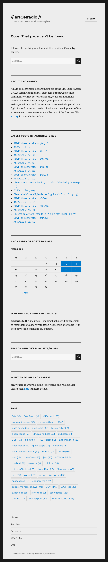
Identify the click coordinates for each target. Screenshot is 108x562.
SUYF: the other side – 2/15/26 (31, 217)
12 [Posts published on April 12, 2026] (76, 269)
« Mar (25, 293)
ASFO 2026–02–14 (24, 221)
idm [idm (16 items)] (16, 457)
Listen (14, 517)
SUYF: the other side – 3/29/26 (31, 159)
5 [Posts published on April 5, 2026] (76, 263)
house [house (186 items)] (64, 451)
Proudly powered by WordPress (41, 553)
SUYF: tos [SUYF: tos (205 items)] (69, 487)
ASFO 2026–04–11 (24, 147)
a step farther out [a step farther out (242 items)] (51, 422)
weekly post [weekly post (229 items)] (38, 498)
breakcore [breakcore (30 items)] (40, 428)
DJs (13, 545)
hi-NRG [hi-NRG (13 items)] (48, 451)
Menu (91, 18)
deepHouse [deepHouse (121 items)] (21, 434)
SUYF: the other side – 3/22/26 (31, 166)
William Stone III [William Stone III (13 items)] (62, 498)
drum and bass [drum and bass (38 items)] (44, 434)
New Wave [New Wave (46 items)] (65, 469)
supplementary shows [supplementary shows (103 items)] (27, 487)
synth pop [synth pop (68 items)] (20, 492)
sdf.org (15, 116)
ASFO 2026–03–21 (24, 170)
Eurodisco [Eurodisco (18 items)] (48, 439)
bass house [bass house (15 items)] (20, 428)
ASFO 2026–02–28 (24, 202)
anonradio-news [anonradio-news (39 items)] (23, 422)
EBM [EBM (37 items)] (17, 439)
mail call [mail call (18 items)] (18, 463)
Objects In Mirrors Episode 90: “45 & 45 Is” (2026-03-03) (46, 194)
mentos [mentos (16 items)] (34, 463)
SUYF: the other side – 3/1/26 (30, 198)
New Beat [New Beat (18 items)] (46, 469)
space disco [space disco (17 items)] (20, 481)
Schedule (16, 531)
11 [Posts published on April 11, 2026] (66, 269)
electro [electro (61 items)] (31, 439)
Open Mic (16, 538)
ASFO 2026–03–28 (24, 163)
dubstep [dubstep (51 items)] (65, 434)
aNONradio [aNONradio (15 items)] (51, 416)
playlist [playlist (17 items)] (30, 475)
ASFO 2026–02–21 (24, 210)
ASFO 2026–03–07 (24, 190)
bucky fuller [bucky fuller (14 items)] (60, 428)
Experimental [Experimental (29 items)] (69, 439)
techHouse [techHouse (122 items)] (59, 492)
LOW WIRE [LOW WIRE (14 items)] (63, 457)
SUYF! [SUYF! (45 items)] (51, 487)
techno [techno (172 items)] (18, 498)
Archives (15, 524)
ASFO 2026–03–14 (24, 178)
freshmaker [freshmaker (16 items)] (20, 445)
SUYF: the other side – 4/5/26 (30, 151)
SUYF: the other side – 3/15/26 (31, 174)
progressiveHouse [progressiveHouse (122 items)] (52, 475)
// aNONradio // (26, 17)
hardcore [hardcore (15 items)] (60, 445)
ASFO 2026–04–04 (24, 155)
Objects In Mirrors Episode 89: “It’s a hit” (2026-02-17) (45, 214)
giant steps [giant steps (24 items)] (41, 445)
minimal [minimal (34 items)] (52, 463)
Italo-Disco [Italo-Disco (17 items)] (32, 457)
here (26, 388)
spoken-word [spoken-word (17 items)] (41, 481)
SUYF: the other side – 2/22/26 (31, 206)
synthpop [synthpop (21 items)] (39, 492)
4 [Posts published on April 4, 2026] (66, 263)
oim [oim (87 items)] (16, 475)
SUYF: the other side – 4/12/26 (31, 143)
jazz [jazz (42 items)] (47, 457)
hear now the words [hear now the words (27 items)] (25, 451)
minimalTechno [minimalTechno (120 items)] (23, 469)
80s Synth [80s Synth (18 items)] (32, 416)
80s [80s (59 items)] (16, 416)
